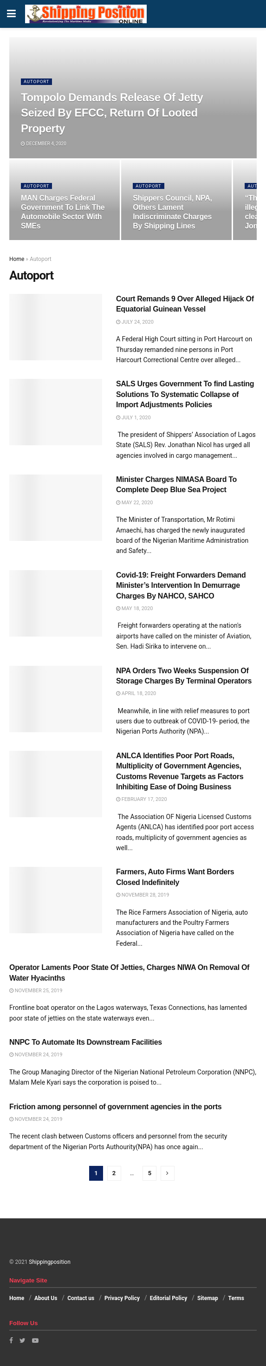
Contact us (80, 1298)
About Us (45, 1298)
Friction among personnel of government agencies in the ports (115, 1107)
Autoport (37, 81)
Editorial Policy (168, 1298)
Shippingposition (49, 1262)
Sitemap (207, 1298)
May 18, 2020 (134, 608)
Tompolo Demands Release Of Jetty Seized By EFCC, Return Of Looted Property (112, 113)
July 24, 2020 (135, 322)
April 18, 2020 (136, 693)
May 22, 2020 (134, 503)
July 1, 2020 (133, 418)
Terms (236, 1298)
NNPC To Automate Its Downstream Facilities (85, 1042)
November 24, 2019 (35, 1055)
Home (16, 259)
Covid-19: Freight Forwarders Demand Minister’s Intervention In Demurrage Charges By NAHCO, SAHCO (181, 585)
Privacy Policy (122, 1298)
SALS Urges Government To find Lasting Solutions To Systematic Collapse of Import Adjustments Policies (185, 394)
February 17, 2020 (141, 799)
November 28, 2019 (142, 895)
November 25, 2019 (35, 991)
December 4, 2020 (43, 143)
